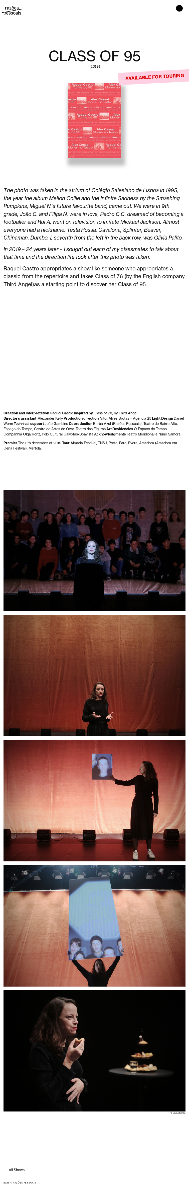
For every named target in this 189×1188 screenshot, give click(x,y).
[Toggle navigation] (179, 8)
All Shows (16, 1170)
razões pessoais (12, 10)
